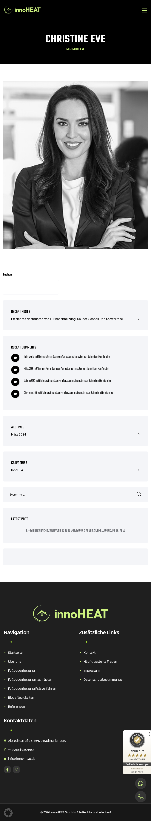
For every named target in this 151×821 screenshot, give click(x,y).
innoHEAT (18, 470)
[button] (8, 812)
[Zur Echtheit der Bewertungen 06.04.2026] (137, 770)
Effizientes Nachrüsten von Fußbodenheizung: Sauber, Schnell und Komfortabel (67, 319)
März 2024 (18, 434)
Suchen (7, 274)
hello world (29, 357)
